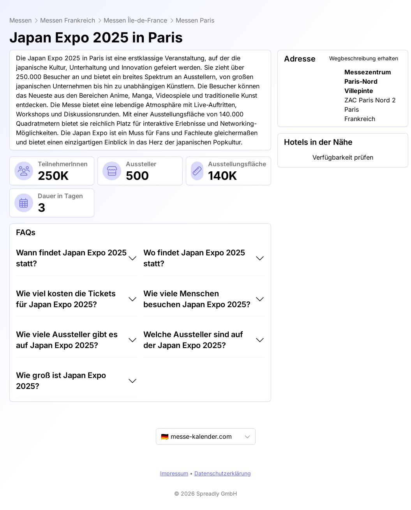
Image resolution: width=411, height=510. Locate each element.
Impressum (174, 473)
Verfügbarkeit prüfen (342, 157)
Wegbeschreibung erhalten (363, 58)
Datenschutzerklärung (222, 473)
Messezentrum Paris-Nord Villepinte (367, 81)
